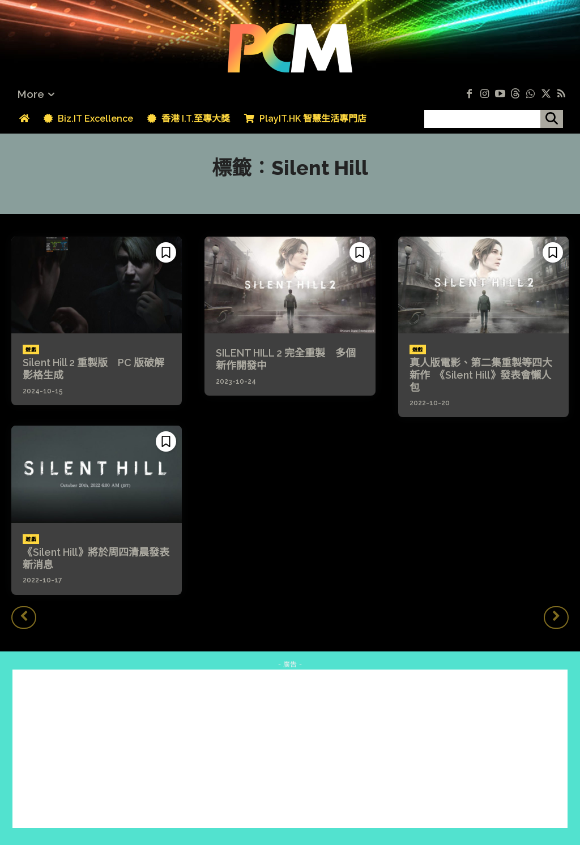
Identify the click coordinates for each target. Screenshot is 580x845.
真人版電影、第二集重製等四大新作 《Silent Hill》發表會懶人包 (481, 375)
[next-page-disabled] (556, 617)
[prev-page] (23, 617)
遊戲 (30, 350)
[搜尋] (551, 119)
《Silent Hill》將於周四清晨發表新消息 (96, 558)
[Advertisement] (290, 749)
